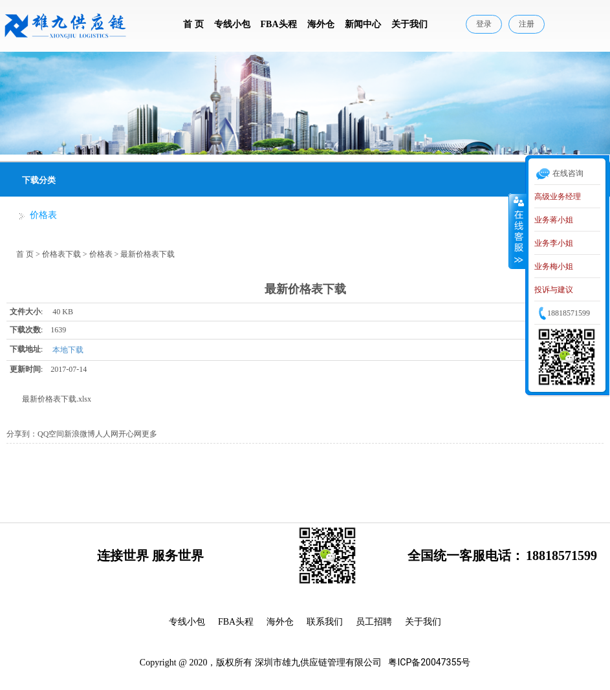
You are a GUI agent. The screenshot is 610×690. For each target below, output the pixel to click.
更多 (149, 433)
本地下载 (67, 349)
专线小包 (232, 24)
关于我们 (409, 24)
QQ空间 (51, 433)
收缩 (517, 231)
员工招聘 (374, 622)
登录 (484, 23)
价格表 (43, 215)
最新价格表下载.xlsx (56, 399)
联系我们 (325, 622)
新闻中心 (363, 24)
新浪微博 (79, 433)
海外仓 (320, 24)
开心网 (130, 433)
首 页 (193, 24)
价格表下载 (61, 254)
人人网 (106, 433)
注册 (526, 23)
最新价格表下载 (147, 254)
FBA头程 (279, 24)
